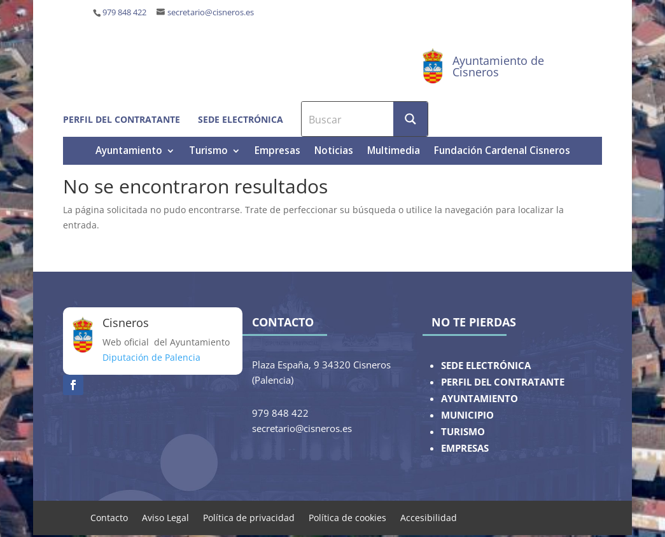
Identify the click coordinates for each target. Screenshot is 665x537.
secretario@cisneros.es (210, 12)
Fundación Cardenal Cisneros (502, 151)
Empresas (277, 151)
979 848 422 (124, 12)
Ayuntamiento (128, 151)
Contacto (109, 517)
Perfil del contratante (121, 119)
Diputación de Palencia (151, 357)
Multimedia (393, 151)
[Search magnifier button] (410, 119)
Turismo (208, 151)
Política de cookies (347, 517)
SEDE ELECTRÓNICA (486, 365)
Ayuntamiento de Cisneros (498, 66)
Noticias (333, 151)
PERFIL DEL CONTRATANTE (502, 382)
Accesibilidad (428, 517)
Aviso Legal (165, 517)
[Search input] (348, 119)
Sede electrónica (240, 119)
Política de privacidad (249, 517)
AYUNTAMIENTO (479, 398)
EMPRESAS (465, 448)
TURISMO (463, 431)
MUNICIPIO (467, 415)
